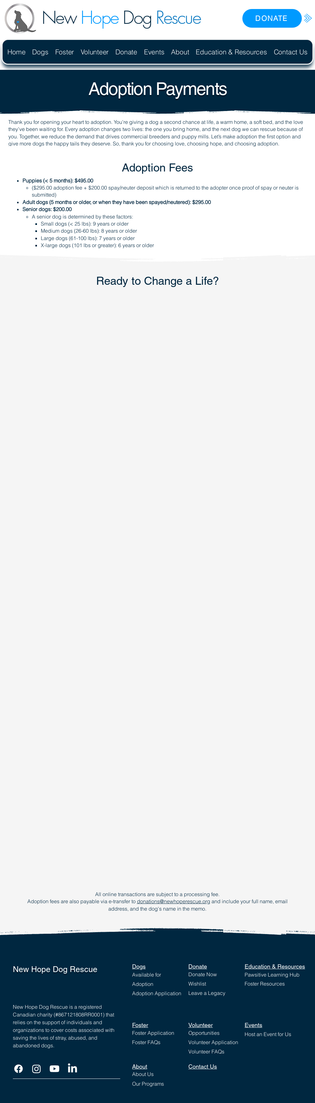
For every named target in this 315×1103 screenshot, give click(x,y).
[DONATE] (272, 18)
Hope (99, 17)
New (61, 17)
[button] (40, 52)
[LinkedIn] (72, 1068)
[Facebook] (18, 1068)
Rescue (178, 17)
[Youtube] (54, 1068)
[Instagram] (36, 1068)
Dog (137, 17)
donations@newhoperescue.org (173, 901)
